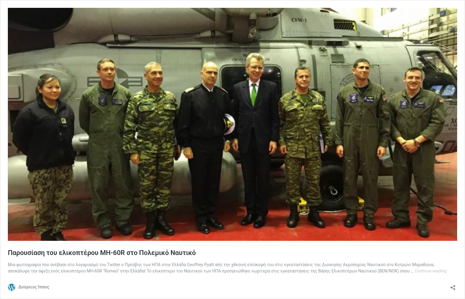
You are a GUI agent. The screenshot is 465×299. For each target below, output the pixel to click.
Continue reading (431, 271)
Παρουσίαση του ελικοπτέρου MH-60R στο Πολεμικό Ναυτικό (102, 253)
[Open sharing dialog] (453, 285)
